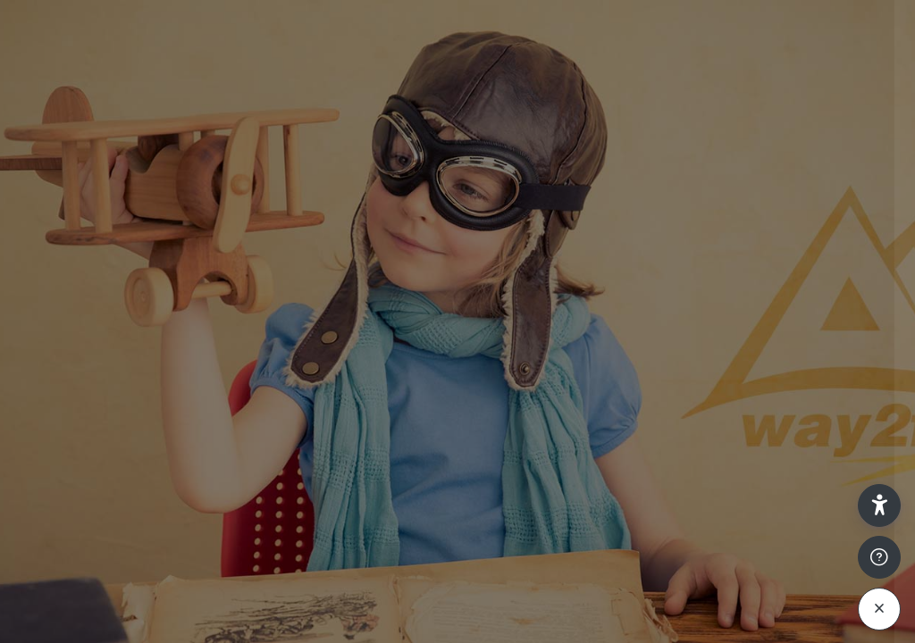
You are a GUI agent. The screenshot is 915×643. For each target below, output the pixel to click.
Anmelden (726, 507)
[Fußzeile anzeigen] (879, 557)
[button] (879, 505)
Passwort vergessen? (827, 457)
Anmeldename (611, 287)
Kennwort (597, 373)
